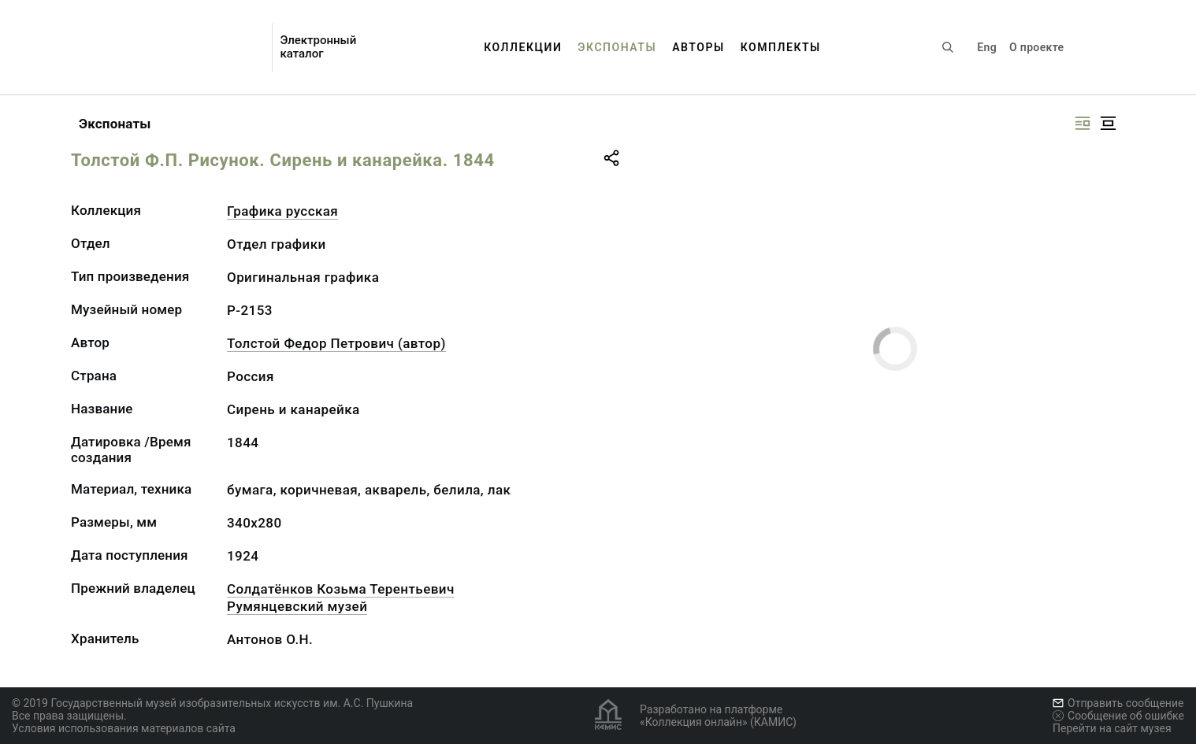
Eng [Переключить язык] (987, 47)
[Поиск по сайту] (948, 47)
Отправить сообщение (1118, 703)
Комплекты (781, 47)
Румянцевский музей (297, 606)
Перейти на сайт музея (1112, 728)
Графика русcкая (282, 211)
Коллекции (523, 47)
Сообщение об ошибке (1118, 715)
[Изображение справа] (1082, 123)
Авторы (698, 47)
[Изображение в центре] (1107, 123)
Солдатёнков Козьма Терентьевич (341, 589)
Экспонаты (617, 47)
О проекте (1036, 47)
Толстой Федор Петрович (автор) (336, 343)
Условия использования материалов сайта (124, 728)
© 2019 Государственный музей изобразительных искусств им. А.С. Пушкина (212, 703)
